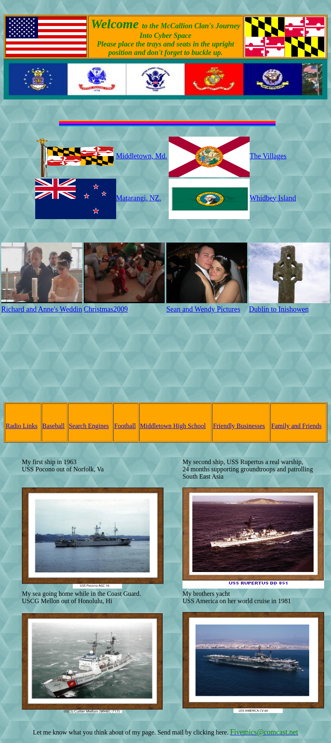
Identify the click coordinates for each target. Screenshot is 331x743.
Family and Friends (296, 425)
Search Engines (89, 425)
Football (125, 425)
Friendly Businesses (239, 425)
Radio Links (22, 425)
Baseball (53, 425)
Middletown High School (173, 425)
